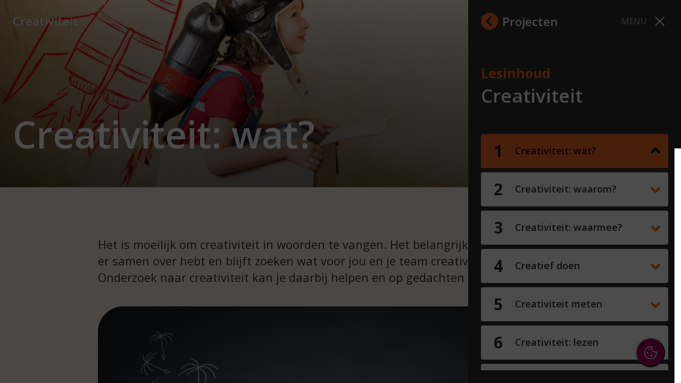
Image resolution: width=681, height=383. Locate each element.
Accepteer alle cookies (590, 324)
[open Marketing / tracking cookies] (655, 285)
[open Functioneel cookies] (655, 253)
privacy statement (556, 217)
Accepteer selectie (590, 354)
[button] (580, 252)
